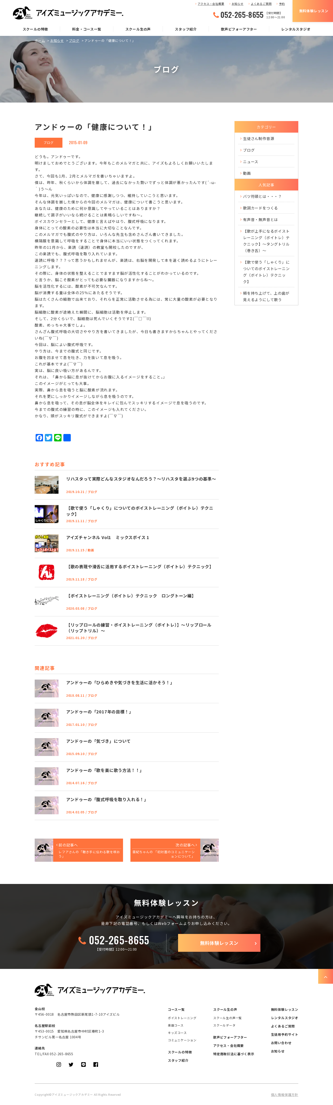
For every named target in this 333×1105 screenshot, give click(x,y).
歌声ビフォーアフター (239, 29)
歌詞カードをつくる (260, 208)
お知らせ (238, 4)
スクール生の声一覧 (227, 1018)
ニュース (250, 161)
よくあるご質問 (261, 4)
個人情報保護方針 (284, 1094)
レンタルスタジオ (295, 29)
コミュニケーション (182, 1040)
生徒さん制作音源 (258, 138)
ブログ (74, 40)
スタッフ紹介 (186, 29)
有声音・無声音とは (260, 219)
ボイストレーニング (182, 1018)
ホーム (40, 40)
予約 (282, 4)
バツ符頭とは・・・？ (262, 196)
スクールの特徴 (35, 29)
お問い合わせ (281, 1042)
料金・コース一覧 (86, 29)
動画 (247, 173)
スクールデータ (224, 1025)
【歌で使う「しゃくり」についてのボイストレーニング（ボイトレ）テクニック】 (266, 271)
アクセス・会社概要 (211, 4)
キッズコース (177, 1032)
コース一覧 (176, 1009)
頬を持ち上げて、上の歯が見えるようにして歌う (266, 296)
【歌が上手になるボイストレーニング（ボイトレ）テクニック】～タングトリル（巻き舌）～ (266, 240)
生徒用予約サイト (284, 1034)
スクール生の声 (138, 29)
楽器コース (176, 1025)
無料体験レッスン (313, 10)
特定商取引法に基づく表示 (233, 1054)
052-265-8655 (242, 14)
